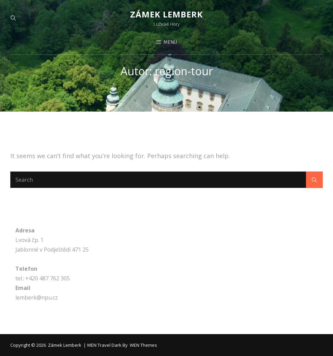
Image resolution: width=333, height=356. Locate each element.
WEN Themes (143, 345)
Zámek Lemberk (166, 14)
